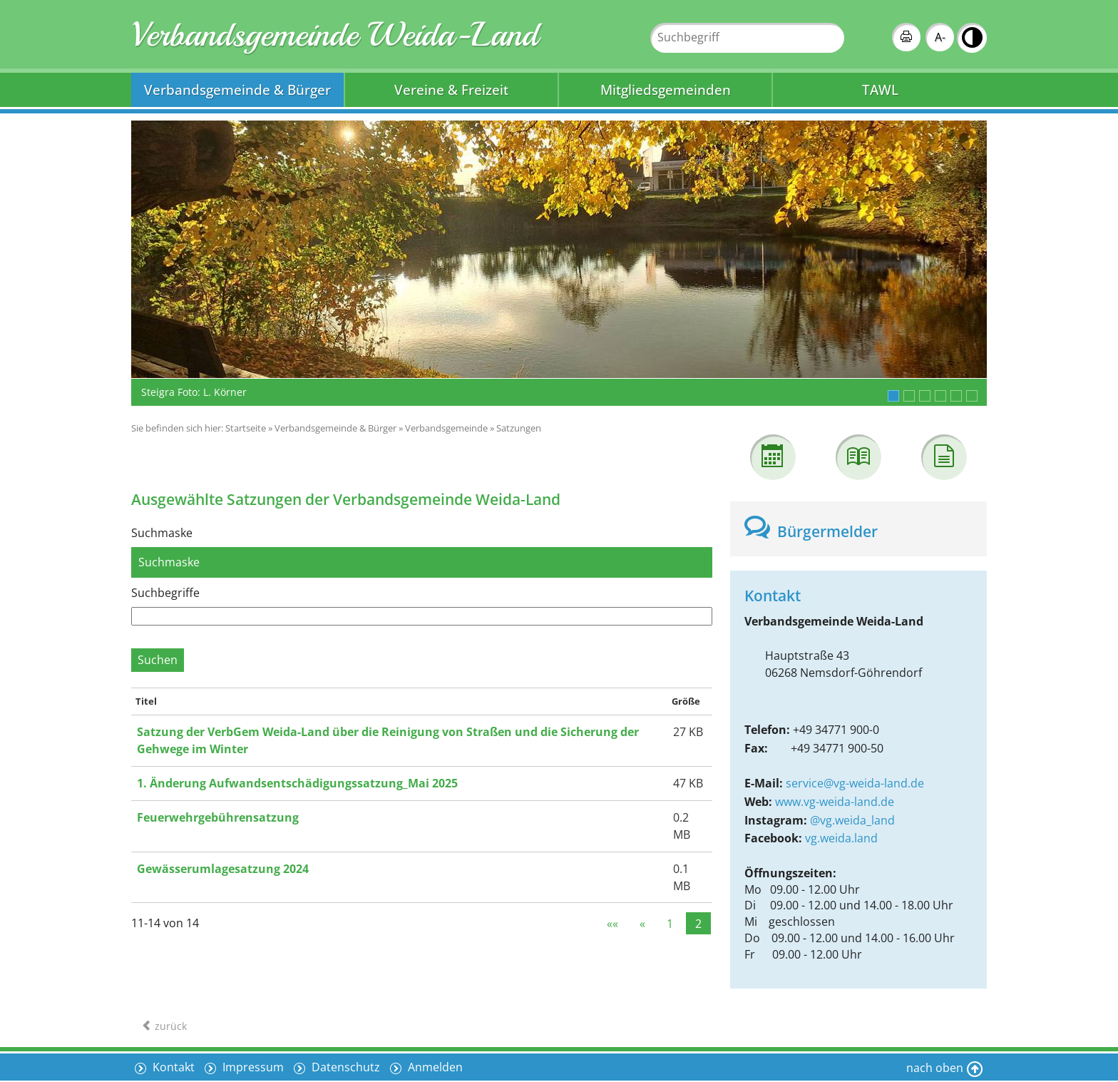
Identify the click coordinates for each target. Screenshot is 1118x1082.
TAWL (880, 89)
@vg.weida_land (852, 820)
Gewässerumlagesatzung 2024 (223, 869)
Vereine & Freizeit (451, 89)
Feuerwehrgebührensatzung (218, 817)
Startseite (245, 428)
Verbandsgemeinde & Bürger (237, 89)
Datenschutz (344, 1067)
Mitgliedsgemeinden (665, 89)
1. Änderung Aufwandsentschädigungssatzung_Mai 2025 (297, 783)
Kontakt (172, 1067)
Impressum (252, 1067)
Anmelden (434, 1067)
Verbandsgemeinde (446, 428)
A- (940, 37)
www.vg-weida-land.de (834, 802)
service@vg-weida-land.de (855, 783)
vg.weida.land (841, 838)
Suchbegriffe (165, 593)
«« (612, 923)
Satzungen (518, 428)
